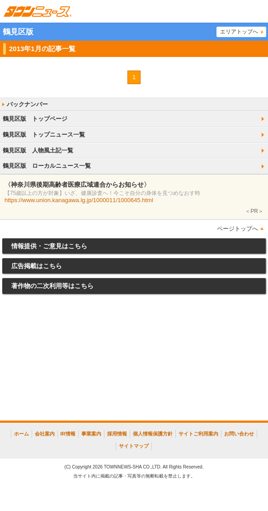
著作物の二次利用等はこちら (52, 285)
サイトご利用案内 (198, 433)
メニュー (256, 11)
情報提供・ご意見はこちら (49, 246)
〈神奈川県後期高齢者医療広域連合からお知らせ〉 (77, 184)
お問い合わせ (239, 433)
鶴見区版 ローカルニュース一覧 (47, 165)
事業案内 (91, 433)
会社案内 (45, 433)
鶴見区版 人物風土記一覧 (38, 150)
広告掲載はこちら (36, 266)
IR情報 (68, 433)
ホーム (21, 433)
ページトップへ (237, 228)
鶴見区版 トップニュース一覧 (44, 134)
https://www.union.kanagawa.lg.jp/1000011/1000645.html (79, 200)
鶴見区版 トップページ (35, 118)
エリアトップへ (239, 31)
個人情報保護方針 (153, 433)
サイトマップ (134, 446)
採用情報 (117, 433)
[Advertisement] (134, 359)
